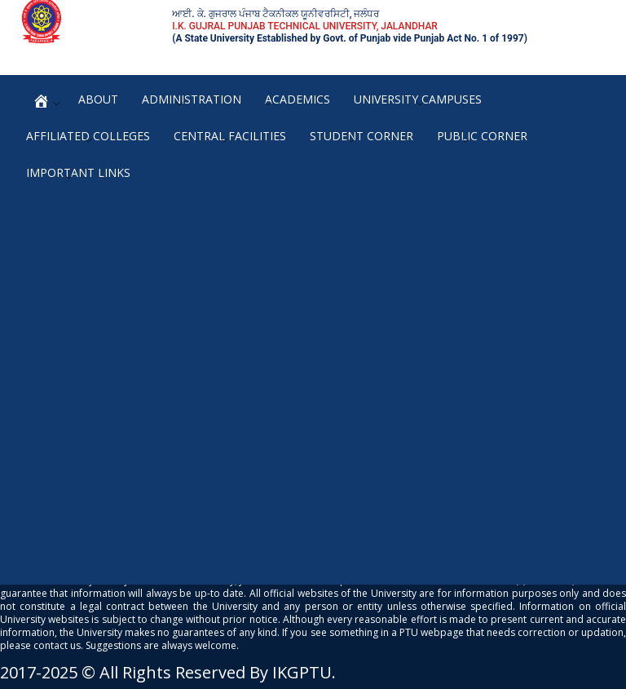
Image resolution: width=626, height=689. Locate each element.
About (98, 99)
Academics (297, 99)
